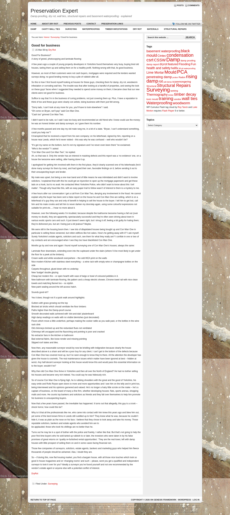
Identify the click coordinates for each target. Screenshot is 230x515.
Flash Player (168, 110)
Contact (91, 24)
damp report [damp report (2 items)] (152, 64)
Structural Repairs (175, 29)
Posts (180, 5)
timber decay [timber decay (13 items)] (185, 94)
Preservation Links (112, 24)
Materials (152, 29)
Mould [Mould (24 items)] (170, 72)
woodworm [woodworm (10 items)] (181, 103)
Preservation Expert (54, 11)
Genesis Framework (165, 500)
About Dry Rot (50, 24)
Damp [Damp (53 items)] (173, 59)
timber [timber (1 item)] (171, 95)
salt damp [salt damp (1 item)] (168, 82)
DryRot (34, 473)
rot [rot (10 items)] (161, 81)
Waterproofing (91, 29)
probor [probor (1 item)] (175, 77)
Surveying (71, 29)
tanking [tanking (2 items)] (174, 90)
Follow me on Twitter (188, 24)
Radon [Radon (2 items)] (182, 77)
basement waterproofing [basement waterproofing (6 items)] (163, 51)
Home (33, 24)
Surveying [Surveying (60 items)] (158, 90)
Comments (193, 5)
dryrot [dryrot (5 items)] (163, 64)
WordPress (184, 500)
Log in (196, 500)
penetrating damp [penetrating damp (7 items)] (159, 77)
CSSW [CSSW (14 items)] (160, 60)
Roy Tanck (183, 107)
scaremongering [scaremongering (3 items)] (181, 81)
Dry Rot (137, 29)
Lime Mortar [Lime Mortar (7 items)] (155, 72)
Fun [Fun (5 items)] (193, 64)
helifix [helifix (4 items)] (174, 68)
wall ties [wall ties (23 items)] (189, 98)
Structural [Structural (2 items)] (151, 86)
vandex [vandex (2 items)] (177, 99)
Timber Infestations (115, 30)
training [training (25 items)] (166, 98)
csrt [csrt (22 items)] (149, 59)
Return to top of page (43, 500)
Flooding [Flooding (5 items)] (184, 64)
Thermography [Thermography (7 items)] (157, 94)
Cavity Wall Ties (51, 29)
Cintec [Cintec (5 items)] (161, 55)
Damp (33, 30)
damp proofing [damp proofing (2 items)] (188, 60)
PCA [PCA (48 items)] (182, 72)
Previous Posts (72, 24)
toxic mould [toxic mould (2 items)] (152, 99)
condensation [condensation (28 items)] (180, 55)
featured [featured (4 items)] (173, 64)
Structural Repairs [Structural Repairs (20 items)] (174, 85)
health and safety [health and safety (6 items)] (158, 68)
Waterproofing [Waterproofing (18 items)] (159, 103)
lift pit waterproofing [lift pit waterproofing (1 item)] (187, 68)
